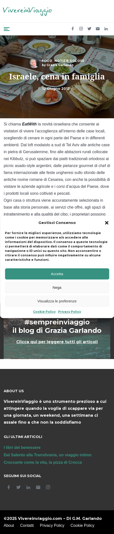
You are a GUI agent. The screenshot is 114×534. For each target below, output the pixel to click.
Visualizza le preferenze (57, 301)
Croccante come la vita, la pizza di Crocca (43, 462)
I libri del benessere (22, 447)
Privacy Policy (69, 312)
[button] (106, 222)
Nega (57, 287)
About (9, 525)
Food (47, 61)
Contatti (27, 525)
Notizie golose (69, 61)
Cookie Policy (44, 312)
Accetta (57, 274)
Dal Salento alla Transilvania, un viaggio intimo (48, 455)
